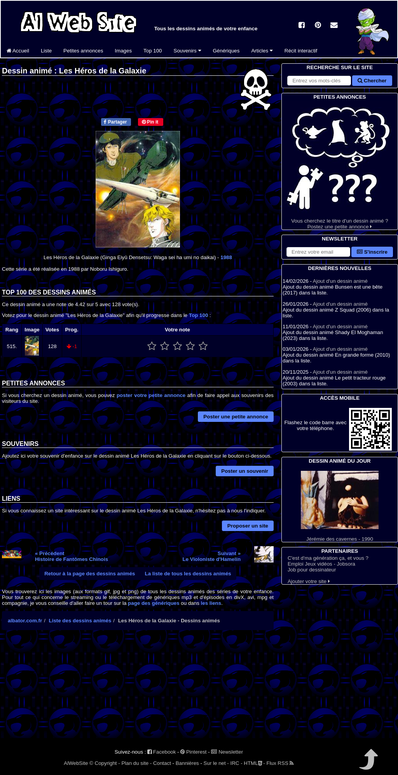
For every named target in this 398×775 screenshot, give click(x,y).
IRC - (236, 763)
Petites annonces (83, 51)
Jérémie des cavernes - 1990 (340, 506)
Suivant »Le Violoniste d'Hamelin (211, 556)
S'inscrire (372, 252)
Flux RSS (279, 763)
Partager (115, 122)
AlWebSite (76, 763)
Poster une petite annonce (235, 417)
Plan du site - (136, 763)
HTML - (254, 763)
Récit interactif (301, 51)
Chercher (372, 81)
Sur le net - (216, 763)
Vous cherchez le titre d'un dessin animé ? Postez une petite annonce (340, 165)
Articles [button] (261, 51)
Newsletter (227, 752)
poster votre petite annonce (151, 395)
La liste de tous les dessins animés (188, 573)
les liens (211, 603)
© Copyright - (104, 763)
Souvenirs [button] (187, 51)
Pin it (150, 122)
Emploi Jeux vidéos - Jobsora (321, 564)
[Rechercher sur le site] (319, 80)
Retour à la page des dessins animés (89, 573)
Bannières (187, 763)
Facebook (161, 752)
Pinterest (193, 752)
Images (123, 51)
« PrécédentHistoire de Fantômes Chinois (71, 556)
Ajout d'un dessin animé (340, 281)
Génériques (226, 51)
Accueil (18, 51)
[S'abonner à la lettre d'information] (318, 252)
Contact (162, 763)
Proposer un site (247, 526)
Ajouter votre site (309, 581)
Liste (46, 51)
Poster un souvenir (244, 471)
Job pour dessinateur (312, 570)
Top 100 (152, 51)
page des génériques (154, 603)
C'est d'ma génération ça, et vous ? (328, 558)
